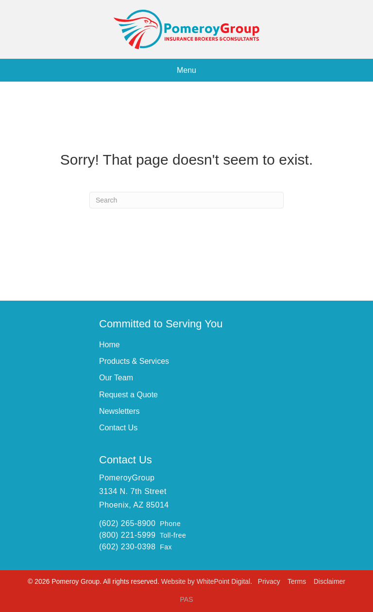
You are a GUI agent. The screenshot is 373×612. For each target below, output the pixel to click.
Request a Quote (128, 395)
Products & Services (134, 361)
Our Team (116, 378)
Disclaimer (329, 581)
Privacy (270, 581)
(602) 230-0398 (127, 547)
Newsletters (119, 411)
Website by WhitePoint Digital (205, 581)
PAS (186, 599)
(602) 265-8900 (127, 523)
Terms (298, 581)
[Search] (186, 200)
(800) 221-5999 (127, 535)
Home (109, 344)
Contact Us (118, 428)
